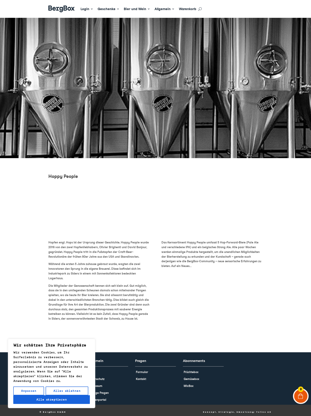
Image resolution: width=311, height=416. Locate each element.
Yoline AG (264, 409)
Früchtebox (191, 369)
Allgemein (163, 9)
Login (85, 9)
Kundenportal (97, 397)
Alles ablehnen (67, 390)
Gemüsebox (191, 376)
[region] (51, 373)
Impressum (95, 383)
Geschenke (106, 9)
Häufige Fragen (98, 390)
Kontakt (141, 376)
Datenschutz (96, 376)
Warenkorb (187, 9)
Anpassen (28, 390)
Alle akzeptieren (51, 399)
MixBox (189, 383)
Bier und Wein (135, 9)
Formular (142, 369)
